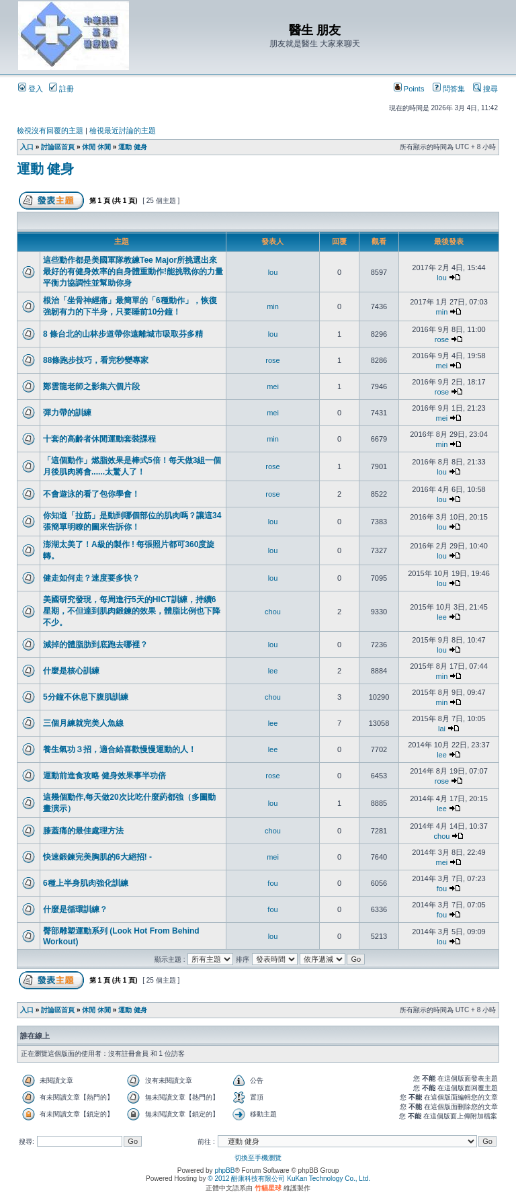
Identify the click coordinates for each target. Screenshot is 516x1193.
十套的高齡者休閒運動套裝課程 (99, 439)
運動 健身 (132, 147)
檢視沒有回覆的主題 (50, 130)
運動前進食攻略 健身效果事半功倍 (104, 775)
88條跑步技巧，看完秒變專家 (95, 360)
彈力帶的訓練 (67, 412)
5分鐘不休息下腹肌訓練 (85, 697)
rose (442, 339)
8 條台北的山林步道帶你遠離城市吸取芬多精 (123, 334)
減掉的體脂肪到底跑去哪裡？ (95, 644)
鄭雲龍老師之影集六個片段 (91, 386)
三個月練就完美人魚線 (83, 723)
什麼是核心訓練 (71, 670)
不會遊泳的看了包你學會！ (91, 494)
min (273, 306)
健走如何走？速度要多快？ (91, 578)
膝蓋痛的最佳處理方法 (83, 830)
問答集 (449, 89)
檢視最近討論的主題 (122, 130)
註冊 (61, 89)
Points (409, 89)
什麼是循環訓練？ (75, 909)
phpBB (224, 1170)
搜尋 (485, 89)
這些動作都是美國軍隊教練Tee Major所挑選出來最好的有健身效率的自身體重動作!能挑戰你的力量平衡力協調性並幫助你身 (133, 271)
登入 (30, 89)
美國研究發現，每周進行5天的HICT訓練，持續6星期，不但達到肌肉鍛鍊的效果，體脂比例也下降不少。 (131, 611)
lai (441, 729)
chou (273, 612)
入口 (27, 147)
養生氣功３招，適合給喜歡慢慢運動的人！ (119, 749)
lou (273, 272)
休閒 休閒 (96, 147)
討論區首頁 (58, 147)
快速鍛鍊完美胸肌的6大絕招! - (97, 857)
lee (442, 617)
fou (272, 883)
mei (442, 366)
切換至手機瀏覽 (258, 1157)
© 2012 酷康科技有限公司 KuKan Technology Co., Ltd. (289, 1178)
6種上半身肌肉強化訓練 (85, 883)
